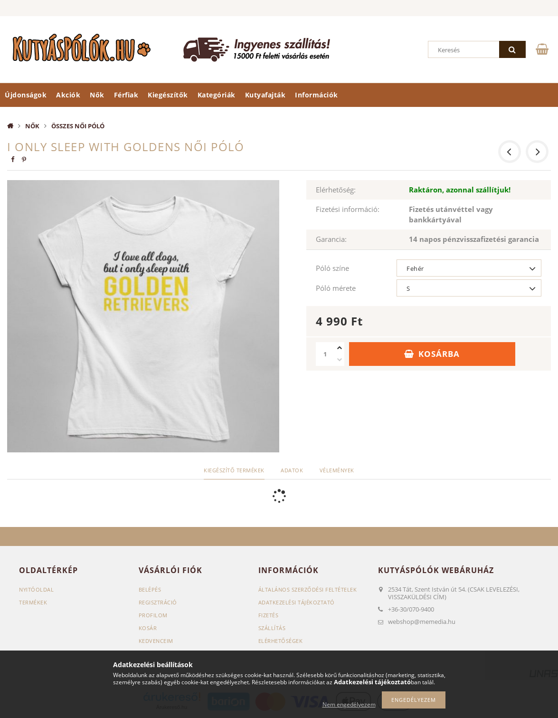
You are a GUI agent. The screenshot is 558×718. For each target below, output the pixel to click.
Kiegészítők (168, 94)
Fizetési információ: (347, 209)
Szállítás (272, 628)
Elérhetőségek (280, 640)
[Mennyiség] (325, 354)
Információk (316, 94)
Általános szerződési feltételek (307, 589)
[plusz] (339, 348)
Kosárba (439, 353)
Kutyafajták (265, 94)
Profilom (153, 615)
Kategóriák (217, 94)
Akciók (68, 94)
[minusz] (339, 360)
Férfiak (126, 94)
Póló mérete (336, 288)
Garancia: (331, 239)
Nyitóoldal (36, 589)
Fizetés (268, 615)
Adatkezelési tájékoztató (296, 602)
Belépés (150, 589)
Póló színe (332, 268)
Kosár (148, 628)
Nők (97, 94)
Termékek (33, 602)
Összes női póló (77, 126)
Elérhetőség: (336, 189)
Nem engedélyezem (349, 704)
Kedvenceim (156, 640)
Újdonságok (26, 94)
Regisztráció (158, 602)
